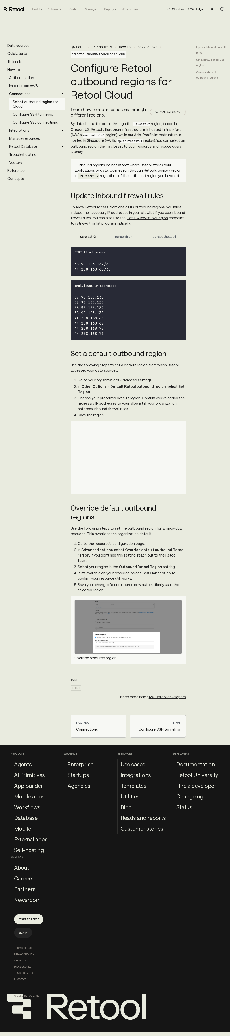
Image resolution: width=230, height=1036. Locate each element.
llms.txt (20, 979)
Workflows (27, 807)
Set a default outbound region (210, 62)
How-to (13, 69)
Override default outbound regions (207, 75)
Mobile (22, 828)
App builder (28, 785)
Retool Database (23, 146)
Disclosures (22, 966)
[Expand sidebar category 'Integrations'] (62, 130)
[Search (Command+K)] (222, 9)
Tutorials (14, 61)
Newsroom (27, 899)
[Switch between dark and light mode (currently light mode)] (212, 9)
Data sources (18, 45)
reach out (145, 555)
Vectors (15, 162)
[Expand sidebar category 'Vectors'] (62, 162)
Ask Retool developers (167, 697)
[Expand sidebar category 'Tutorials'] (62, 61)
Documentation (195, 764)
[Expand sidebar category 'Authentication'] (62, 77)
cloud (76, 688)
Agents (23, 764)
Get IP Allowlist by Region (147, 218)
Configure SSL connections (35, 122)
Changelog (189, 796)
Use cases (133, 764)
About (21, 867)
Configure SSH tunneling (33, 114)
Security (20, 960)
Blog (126, 807)
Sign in (23, 932)
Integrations (19, 130)
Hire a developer (196, 785)
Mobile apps (29, 796)
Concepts (15, 178)
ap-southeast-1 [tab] (164, 236)
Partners (25, 889)
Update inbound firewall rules (211, 50)
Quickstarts (17, 53)
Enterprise (80, 764)
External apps (31, 839)
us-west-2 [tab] (88, 236)
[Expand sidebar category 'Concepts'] (62, 178)
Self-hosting (29, 850)
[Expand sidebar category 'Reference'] (62, 170)
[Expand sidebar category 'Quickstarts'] (62, 53)
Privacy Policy (24, 954)
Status (184, 807)
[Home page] (78, 47)
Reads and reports (143, 818)
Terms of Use (23, 948)
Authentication (21, 77)
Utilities (130, 796)
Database (26, 818)
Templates (133, 785)
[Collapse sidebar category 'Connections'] (62, 93)
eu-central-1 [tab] (124, 236)
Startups (78, 775)
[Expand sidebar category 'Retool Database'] (62, 146)
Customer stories (142, 828)
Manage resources (24, 138)
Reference (16, 170)
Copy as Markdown (167, 111)
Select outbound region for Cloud (35, 104)
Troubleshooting (22, 154)
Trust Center (23, 973)
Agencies (79, 785)
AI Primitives (29, 775)
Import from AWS (23, 85)
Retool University (197, 775)
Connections (19, 94)
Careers (24, 878)
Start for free (29, 919)
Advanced (128, 380)
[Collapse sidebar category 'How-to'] (62, 69)
